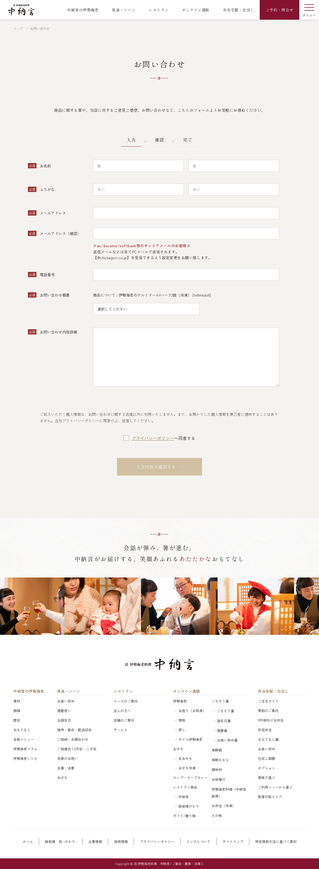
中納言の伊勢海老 (28, 691)
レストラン (123, 691)
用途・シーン (68, 691)
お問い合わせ (39, 28)
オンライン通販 (186, 691)
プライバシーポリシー (153, 438)
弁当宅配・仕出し (273, 691)
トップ (18, 28)
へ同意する (163, 438)
